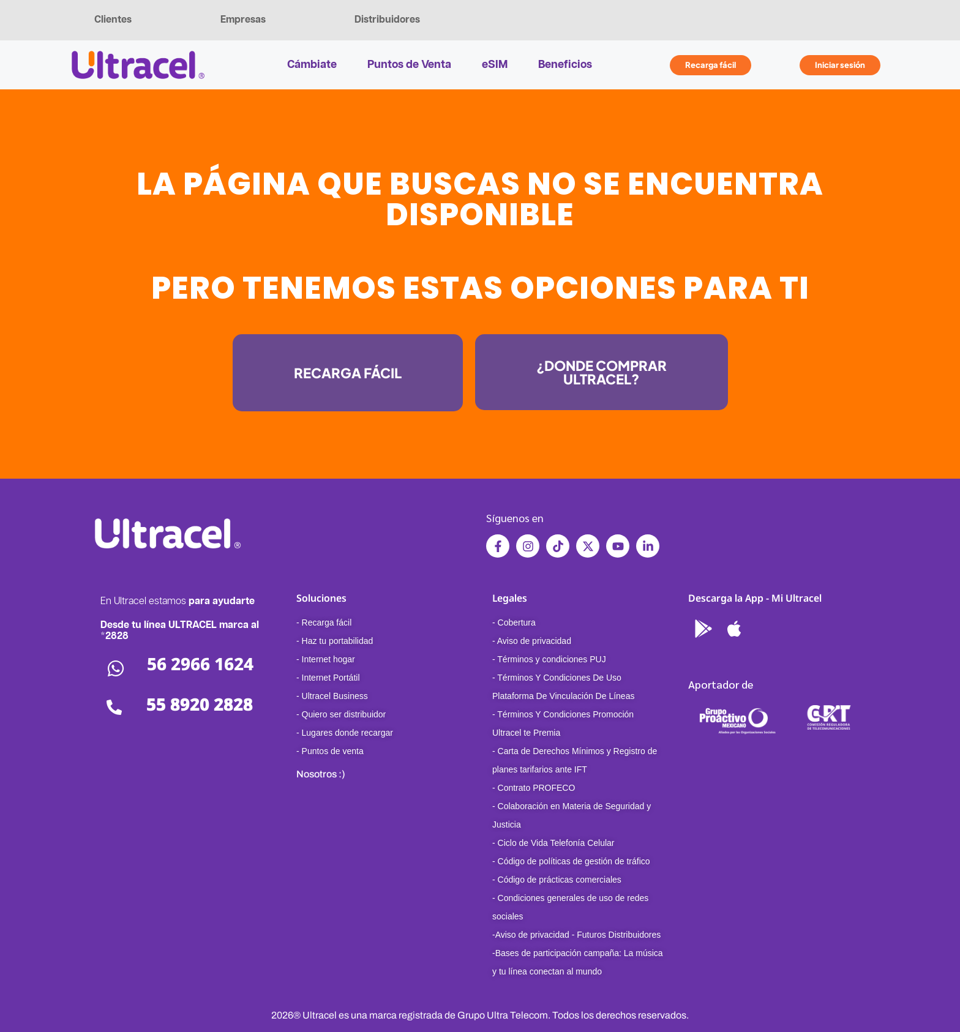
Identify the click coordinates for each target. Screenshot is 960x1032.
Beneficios (565, 64)
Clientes (113, 20)
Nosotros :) (320, 774)
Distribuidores (387, 20)
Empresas (243, 20)
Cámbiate (312, 64)
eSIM (495, 64)
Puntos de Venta (409, 64)
